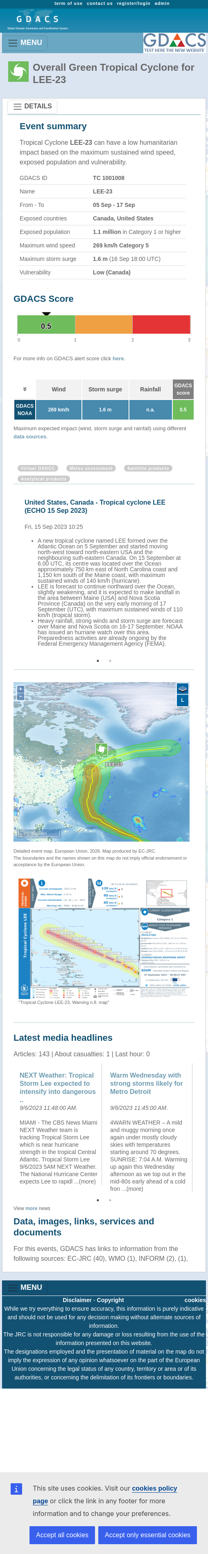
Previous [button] (12, 572)
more (31, 1208)
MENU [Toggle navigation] (24, 43)
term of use (68, 3)
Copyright (110, 1300)
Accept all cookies (62, 1535)
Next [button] (196, 572)
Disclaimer (77, 1300)
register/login (134, 3)
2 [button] (110, 661)
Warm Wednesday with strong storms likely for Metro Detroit (146, 1083)
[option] (106, 571)
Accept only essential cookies (147, 1535)
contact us (100, 3)
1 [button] (98, 661)
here (118, 358)
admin (162, 3)
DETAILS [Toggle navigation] (32, 107)
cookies (195, 1300)
